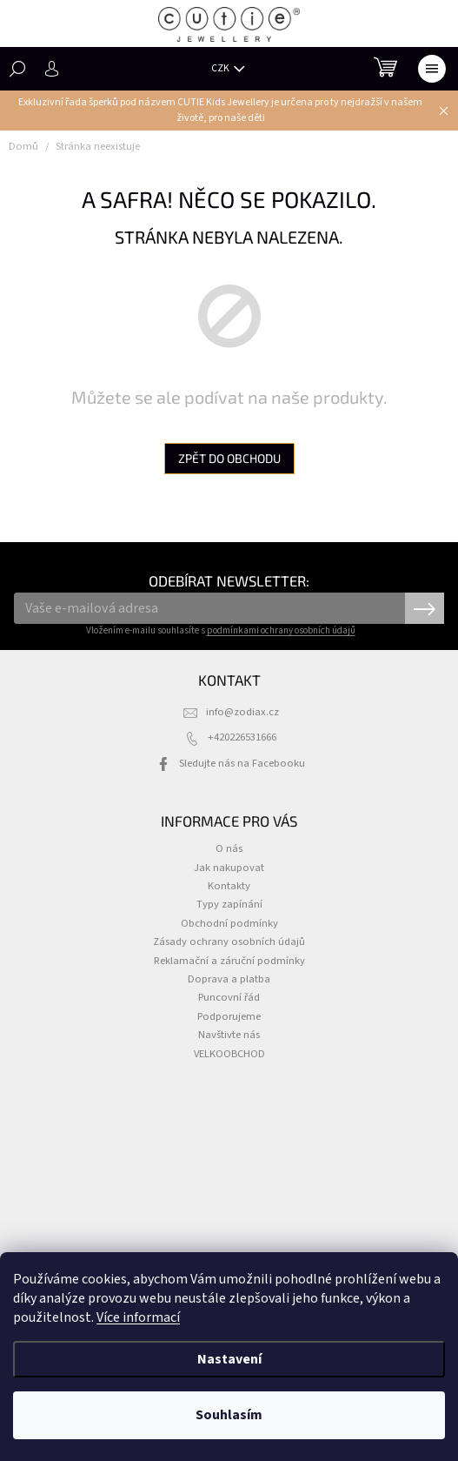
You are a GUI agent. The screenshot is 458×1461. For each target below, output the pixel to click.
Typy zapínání (229, 904)
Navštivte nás (229, 1034)
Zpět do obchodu (229, 458)
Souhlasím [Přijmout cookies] (229, 1414)
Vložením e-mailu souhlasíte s (220, 630)
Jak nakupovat (229, 867)
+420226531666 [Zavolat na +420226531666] (242, 737)
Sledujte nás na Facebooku (242, 763)
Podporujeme (229, 1016)
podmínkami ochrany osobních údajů (281, 630)
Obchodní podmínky (229, 923)
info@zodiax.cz (242, 712)
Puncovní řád (229, 997)
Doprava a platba (229, 979)
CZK (221, 68)
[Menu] (432, 68)
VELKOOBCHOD (229, 1054)
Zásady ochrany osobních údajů (229, 941)
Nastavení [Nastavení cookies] (229, 1359)
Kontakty (229, 886)
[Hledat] (17, 68)
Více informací (138, 1317)
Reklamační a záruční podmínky (229, 960)
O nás (229, 848)
